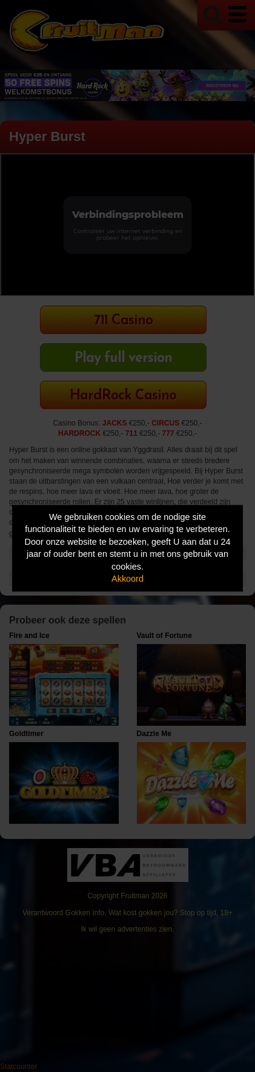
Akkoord (127, 579)
